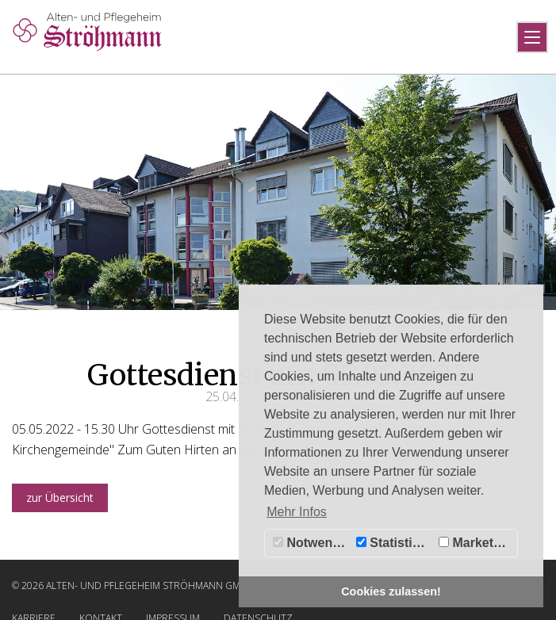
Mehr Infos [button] (296, 512)
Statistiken (395, 542)
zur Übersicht (60, 497)
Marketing (475, 542)
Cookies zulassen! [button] (391, 591)
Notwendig (312, 542)
